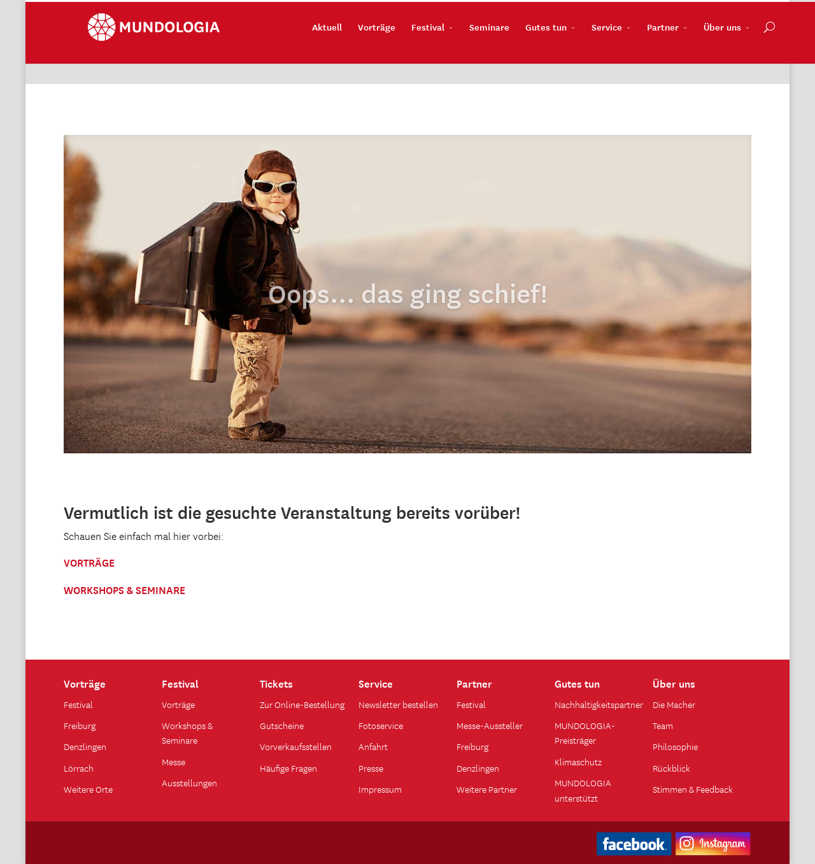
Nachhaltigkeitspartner (599, 704)
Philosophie (675, 746)
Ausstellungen (189, 782)
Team (663, 725)
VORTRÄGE (89, 561)
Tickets (276, 682)
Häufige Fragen (288, 768)
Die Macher (674, 704)
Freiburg (80, 725)
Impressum (380, 789)
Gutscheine (282, 725)
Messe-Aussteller (490, 725)
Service (582, 58)
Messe (173, 761)
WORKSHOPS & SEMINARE (124, 589)
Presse (370, 768)
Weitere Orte (88, 789)
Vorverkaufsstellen (296, 746)
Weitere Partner (487, 789)
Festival (403, 58)
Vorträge (352, 58)
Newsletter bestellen (398, 704)
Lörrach (79, 768)
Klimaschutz (578, 761)
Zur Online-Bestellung (302, 704)
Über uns (698, 58)
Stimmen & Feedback (693, 789)
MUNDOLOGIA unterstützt (583, 789)
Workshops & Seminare (187, 732)
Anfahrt (373, 746)
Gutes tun (521, 58)
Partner (639, 58)
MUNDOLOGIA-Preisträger (585, 732)
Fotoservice (380, 725)
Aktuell (303, 58)
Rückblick (671, 768)
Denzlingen (85, 746)
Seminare (465, 58)
